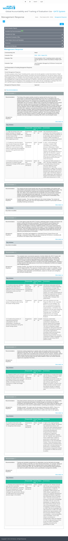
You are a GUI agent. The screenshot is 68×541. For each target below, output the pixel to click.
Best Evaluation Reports (11, 28)
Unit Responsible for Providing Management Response (18, 67)
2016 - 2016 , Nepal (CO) (41, 55)
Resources (34, 43)
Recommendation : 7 (11, 458)
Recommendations (12, 90)
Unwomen (10, 7)
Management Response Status (12, 85)
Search (35, 1)
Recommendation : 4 (11, 252)
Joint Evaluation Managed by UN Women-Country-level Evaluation (48, 64)
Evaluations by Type (34, 34)
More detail (59, 121)
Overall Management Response (12, 72)
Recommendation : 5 (11, 347)
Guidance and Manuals (34, 46)
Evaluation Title (8, 58)
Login (41, 1)
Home (36, 17)
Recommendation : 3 (11, 217)
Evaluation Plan (8, 55)
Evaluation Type (9, 63)
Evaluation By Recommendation (14, 31)
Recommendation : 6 (11, 397)
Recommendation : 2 (11, 184)
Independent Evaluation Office (34, 37)
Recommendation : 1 (11, 93)
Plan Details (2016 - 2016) (46, 17)
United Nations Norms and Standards (34, 40)
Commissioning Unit (10, 52)
